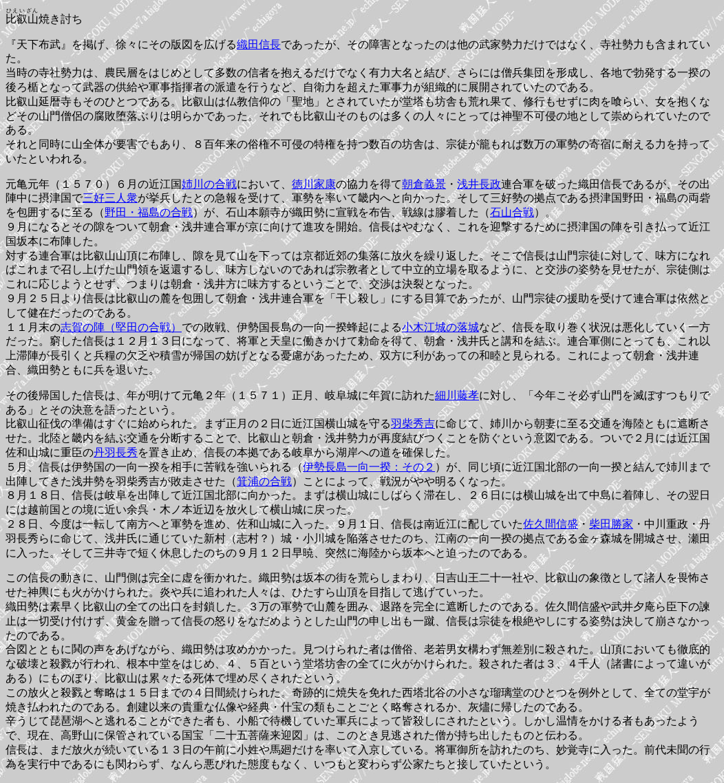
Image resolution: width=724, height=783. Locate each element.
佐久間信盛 (550, 524)
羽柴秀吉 (413, 423)
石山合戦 (512, 212)
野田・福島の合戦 (149, 212)
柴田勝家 (611, 524)
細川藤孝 (457, 395)
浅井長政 (479, 184)
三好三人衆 (110, 198)
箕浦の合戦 (264, 481)
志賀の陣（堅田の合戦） (121, 327)
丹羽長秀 (116, 452)
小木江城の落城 (440, 327)
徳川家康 (314, 184)
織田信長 (259, 44)
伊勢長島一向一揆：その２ (369, 467)
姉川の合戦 (209, 184)
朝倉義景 (424, 184)
